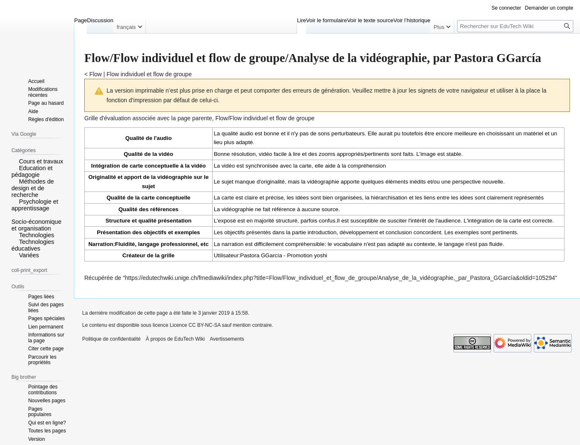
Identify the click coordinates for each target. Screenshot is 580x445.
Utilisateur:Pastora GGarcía (248, 255)
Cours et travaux (41, 161)
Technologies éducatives (32, 245)
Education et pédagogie (31, 171)
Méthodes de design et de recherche (32, 188)
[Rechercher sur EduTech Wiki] (515, 26)
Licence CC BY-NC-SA (195, 325)
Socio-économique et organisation (36, 225)
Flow (95, 74)
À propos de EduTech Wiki (175, 339)
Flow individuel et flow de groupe (149, 74)
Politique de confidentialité (111, 339)
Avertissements (227, 339)
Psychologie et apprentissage (34, 205)
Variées (29, 255)
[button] (14, 161)
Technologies (36, 235)
